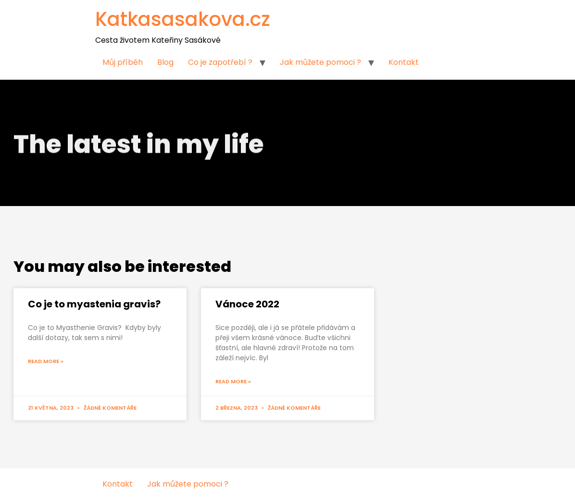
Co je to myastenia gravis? (94, 304)
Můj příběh (122, 62)
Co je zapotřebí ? (220, 62)
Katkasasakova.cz (182, 19)
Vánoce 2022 (247, 304)
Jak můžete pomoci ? (320, 62)
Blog (165, 62)
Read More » (45, 361)
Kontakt (403, 62)
